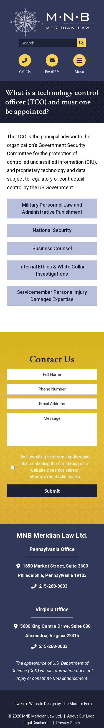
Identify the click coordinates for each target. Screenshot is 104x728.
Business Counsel (52, 248)
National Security (52, 230)
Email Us (52, 71)
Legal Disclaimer (36, 723)
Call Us (25, 71)
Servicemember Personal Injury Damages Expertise (52, 295)
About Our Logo (81, 716)
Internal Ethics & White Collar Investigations (52, 270)
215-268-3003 (53, 586)
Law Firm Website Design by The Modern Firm (52, 703)
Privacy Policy (68, 723)
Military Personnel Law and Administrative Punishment (52, 208)
